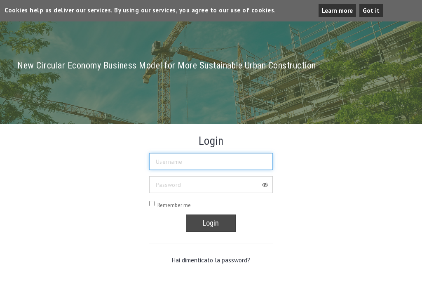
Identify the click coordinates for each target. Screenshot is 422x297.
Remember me (174, 205)
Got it (371, 10)
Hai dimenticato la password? (211, 260)
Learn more (337, 10)
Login (211, 223)
